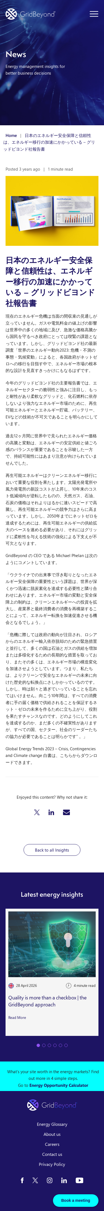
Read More (17, 1017)
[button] (37, 812)
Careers (52, 1144)
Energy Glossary (52, 1124)
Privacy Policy (52, 1164)
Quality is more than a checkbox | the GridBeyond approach (47, 1001)
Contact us (52, 1154)
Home (11, 135)
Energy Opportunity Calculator (58, 1085)
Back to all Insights (52, 850)
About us (52, 1134)
